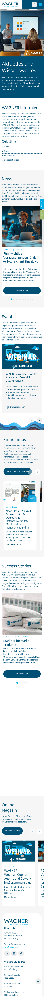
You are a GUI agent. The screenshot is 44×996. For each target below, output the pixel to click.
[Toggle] (40, 4)
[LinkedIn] (7, 953)
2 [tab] (13, 299)
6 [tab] (23, 299)
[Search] (34, 4)
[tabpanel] (22, 251)
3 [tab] (16, 299)
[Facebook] (21, 953)
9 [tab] (30, 299)
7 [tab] (25, 299)
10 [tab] (32, 299)
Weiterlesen (22, 290)
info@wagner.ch (11, 947)
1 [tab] (11, 299)
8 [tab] (27, 299)
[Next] (39, 420)
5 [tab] (20, 299)
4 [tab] (18, 299)
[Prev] (31, 420)
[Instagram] (14, 953)
